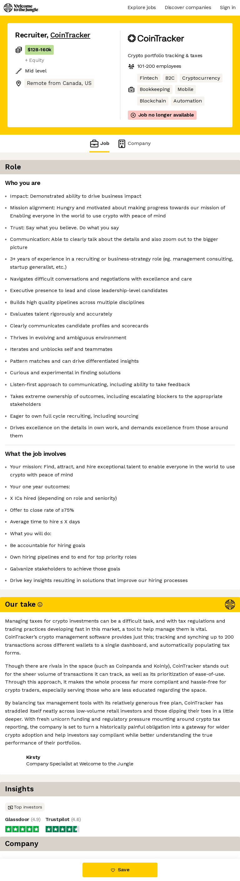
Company (134, 143)
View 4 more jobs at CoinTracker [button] (53, 832)
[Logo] (21, 7)
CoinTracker (70, 35)
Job (99, 143)
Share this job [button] (32, 821)
